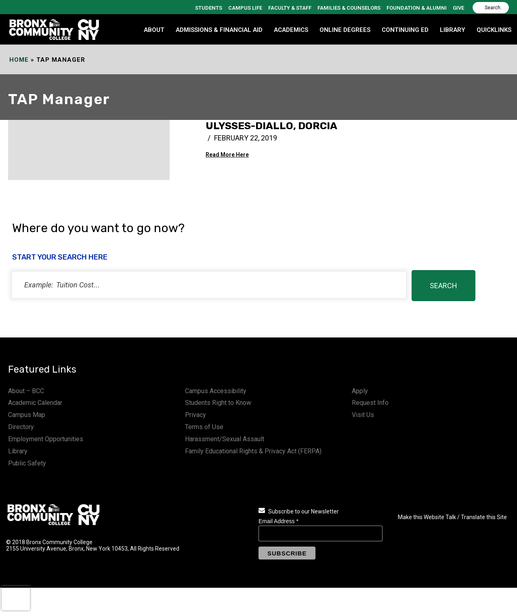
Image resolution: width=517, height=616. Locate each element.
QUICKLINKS (494, 30)
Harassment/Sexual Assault (224, 439)
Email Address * (278, 521)
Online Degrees (344, 30)
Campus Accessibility (215, 391)
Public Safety (27, 463)
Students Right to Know (218, 402)
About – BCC (26, 391)
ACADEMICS (291, 30)
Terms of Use (204, 427)
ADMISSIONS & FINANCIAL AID (219, 30)
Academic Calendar (35, 402)
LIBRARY (452, 30)
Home (19, 59)
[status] (209, 285)
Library (17, 451)
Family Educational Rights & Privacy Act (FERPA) (253, 451)
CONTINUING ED (405, 30)
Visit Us (363, 415)
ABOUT (154, 30)
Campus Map (26, 415)
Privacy (195, 415)
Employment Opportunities (45, 439)
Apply (360, 391)
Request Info (370, 402)
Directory (21, 427)
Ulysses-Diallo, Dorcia (271, 126)
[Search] (491, 7)
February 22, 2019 (245, 138)
